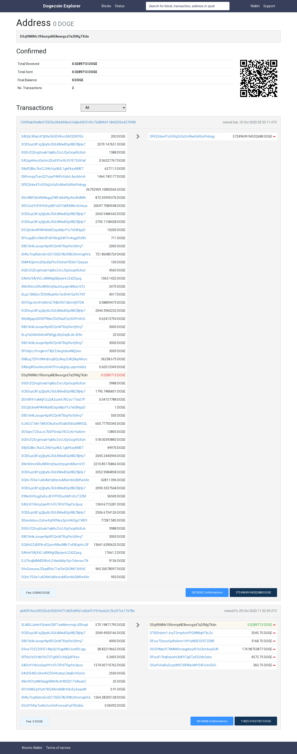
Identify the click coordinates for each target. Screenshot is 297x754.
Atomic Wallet (32, 748)
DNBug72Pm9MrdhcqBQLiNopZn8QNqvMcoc (54, 359)
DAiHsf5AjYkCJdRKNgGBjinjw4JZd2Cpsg (51, 278)
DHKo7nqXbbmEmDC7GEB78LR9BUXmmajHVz (56, 254)
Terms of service (58, 748)
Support (269, 6)
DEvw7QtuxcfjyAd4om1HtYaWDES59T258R (182, 641)
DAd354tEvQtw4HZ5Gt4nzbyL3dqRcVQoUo (53, 673)
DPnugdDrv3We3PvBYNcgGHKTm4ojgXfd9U (53, 238)
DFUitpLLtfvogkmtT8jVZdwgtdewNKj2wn (51, 351)
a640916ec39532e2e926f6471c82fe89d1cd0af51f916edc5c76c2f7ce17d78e (77, 611)
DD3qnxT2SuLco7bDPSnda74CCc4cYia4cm (53, 432)
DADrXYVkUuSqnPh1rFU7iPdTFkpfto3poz (52, 504)
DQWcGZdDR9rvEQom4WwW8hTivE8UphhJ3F (55, 545)
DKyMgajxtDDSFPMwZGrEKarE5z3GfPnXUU (53, 319)
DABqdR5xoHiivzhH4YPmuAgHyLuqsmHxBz (53, 367)
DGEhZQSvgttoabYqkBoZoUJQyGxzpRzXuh (53, 152)
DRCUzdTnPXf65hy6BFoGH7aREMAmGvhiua (54, 206)
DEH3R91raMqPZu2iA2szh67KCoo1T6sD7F (53, 399)
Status (120, 6)
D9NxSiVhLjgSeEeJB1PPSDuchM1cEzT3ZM (53, 496)
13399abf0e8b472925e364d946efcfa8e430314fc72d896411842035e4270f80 (78, 122)
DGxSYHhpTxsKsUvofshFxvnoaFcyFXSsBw (52, 705)
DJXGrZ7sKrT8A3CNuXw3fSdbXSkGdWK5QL (54, 423)
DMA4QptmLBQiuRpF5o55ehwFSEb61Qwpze (54, 262)
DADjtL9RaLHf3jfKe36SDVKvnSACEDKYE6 (52, 136)
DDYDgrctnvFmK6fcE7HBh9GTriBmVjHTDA (52, 302)
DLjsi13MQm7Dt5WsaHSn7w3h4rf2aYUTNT (53, 294)
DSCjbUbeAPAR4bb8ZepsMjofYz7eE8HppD (53, 230)
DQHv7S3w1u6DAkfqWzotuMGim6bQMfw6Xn (55, 480)
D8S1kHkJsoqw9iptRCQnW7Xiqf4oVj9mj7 (52, 246)
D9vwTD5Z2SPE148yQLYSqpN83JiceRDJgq (53, 649)
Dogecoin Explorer (62, 6)
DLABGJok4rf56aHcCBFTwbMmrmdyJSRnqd (54, 625)
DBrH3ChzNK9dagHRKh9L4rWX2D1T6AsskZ (53, 681)
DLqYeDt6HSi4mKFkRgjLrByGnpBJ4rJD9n (51, 335)
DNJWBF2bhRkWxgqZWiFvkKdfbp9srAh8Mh (53, 198)
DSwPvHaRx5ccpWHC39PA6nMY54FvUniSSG (183, 665)
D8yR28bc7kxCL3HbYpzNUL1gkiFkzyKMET (52, 169)
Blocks (106, 6)
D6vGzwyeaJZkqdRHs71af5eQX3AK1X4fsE (53, 569)
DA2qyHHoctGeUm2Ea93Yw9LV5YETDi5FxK (53, 160)
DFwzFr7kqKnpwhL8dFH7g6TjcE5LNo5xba (181, 657)
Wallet (255, 6)
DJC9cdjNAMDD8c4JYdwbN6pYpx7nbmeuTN (54, 561)
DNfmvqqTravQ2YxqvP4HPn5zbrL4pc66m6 (53, 176)
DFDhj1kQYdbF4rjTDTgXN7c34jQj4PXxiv (50, 657)
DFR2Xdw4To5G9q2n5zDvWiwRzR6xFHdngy (53, 185)
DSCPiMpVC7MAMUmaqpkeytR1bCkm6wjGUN (184, 649)
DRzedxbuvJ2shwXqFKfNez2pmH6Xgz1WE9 (54, 520)
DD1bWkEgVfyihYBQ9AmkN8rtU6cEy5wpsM (53, 689)
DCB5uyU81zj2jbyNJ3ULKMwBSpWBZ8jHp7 (53, 144)
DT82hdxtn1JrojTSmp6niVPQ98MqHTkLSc (181, 633)
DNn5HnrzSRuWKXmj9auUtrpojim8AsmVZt (53, 286)
